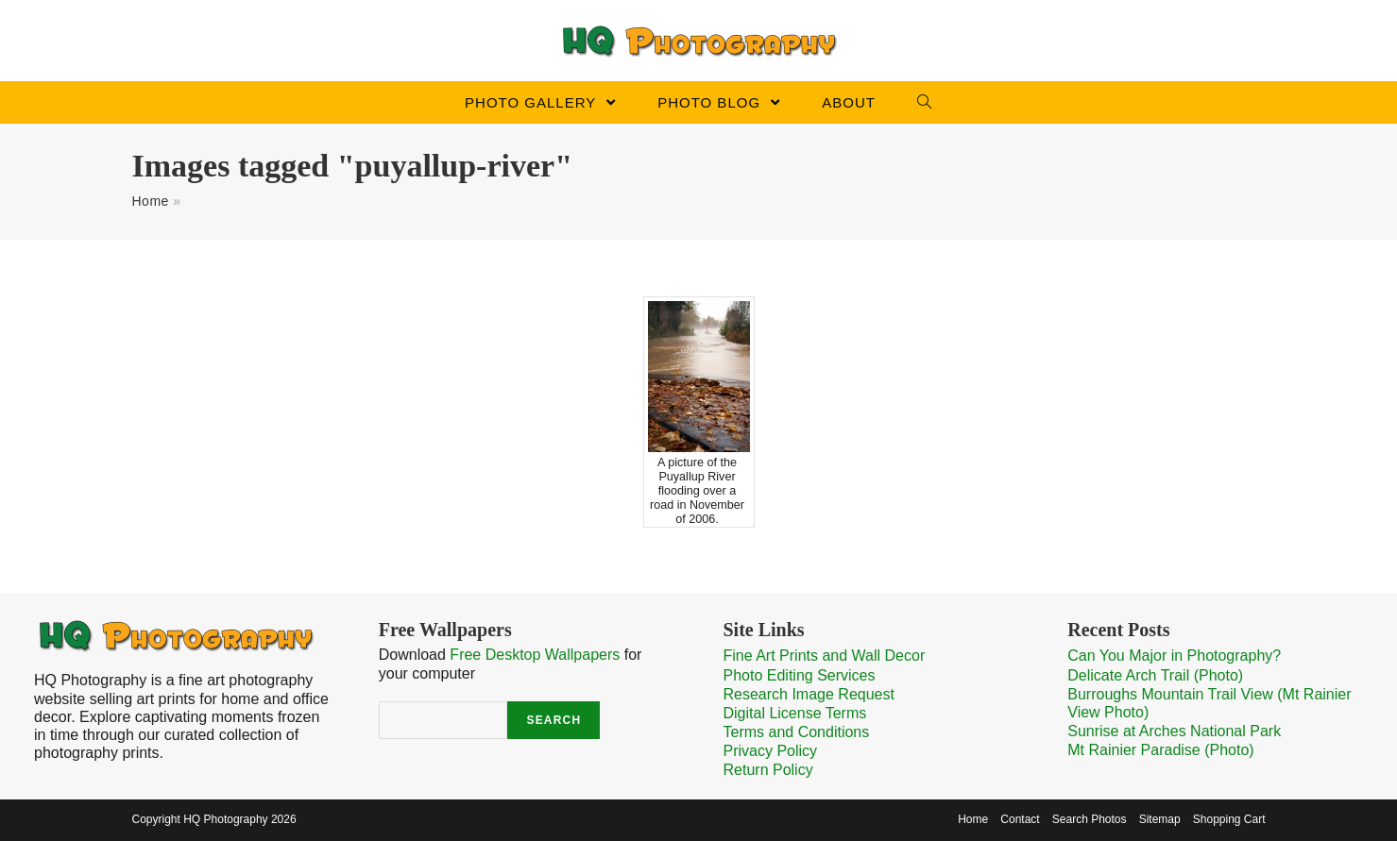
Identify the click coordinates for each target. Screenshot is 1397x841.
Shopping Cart (1229, 819)
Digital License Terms (795, 713)
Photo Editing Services (800, 675)
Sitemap (1160, 819)
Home (150, 201)
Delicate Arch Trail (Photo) (1155, 675)
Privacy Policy (771, 751)
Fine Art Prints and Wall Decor (825, 656)
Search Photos (1089, 819)
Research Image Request (809, 694)
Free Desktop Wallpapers (535, 655)
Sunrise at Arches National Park (1174, 731)
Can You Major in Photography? (1174, 656)
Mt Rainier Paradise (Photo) (1160, 750)
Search (553, 720)
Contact (1019, 819)
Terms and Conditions (797, 732)
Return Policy (768, 770)
